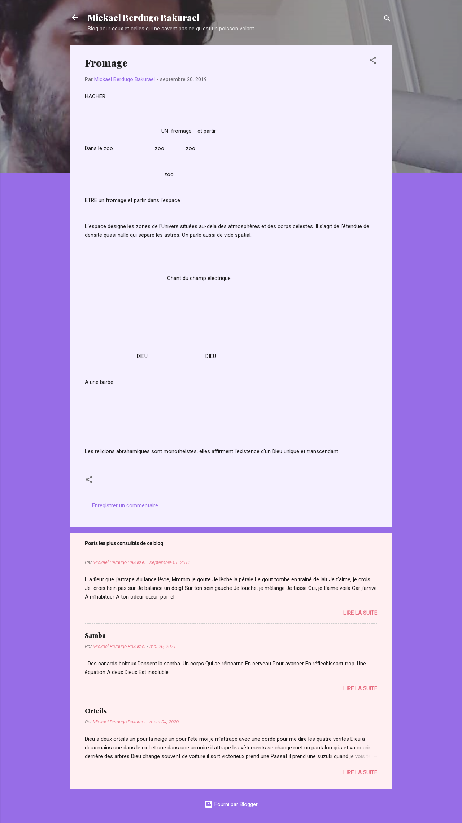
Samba (95, 635)
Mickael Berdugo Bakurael (144, 17)
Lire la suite (360, 613)
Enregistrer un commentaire (125, 505)
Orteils (96, 710)
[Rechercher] (387, 20)
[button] (373, 61)
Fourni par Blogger (231, 804)
